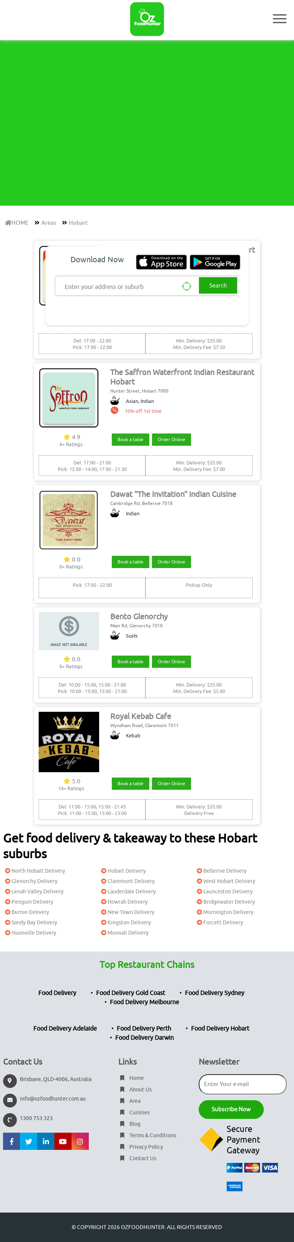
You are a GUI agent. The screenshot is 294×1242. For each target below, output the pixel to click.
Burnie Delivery (26, 912)
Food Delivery (57, 993)
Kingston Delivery (125, 922)
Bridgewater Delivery (225, 902)
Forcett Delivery (219, 922)
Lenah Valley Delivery (33, 891)
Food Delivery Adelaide (65, 1029)
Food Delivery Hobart (220, 1029)
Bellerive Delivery (221, 871)
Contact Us (137, 1158)
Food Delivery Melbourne (144, 1002)
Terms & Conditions (147, 1135)
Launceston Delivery (224, 891)
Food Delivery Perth (144, 1029)
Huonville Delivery (29, 933)
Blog (129, 1124)
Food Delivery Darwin (144, 1038)
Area (129, 1101)
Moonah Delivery (124, 933)
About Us (135, 1089)
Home (131, 1078)
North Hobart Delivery (34, 871)
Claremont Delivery (127, 881)
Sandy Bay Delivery (30, 922)
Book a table (131, 440)
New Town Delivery (126, 912)
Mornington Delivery (224, 912)
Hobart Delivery (122, 871)
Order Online (171, 440)
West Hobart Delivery (225, 881)
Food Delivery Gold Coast (130, 993)
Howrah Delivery (123, 902)
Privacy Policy (140, 1147)
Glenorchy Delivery (30, 881)
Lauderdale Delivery (127, 891)
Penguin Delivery (28, 902)
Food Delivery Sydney (214, 993)
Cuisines (134, 1112)
